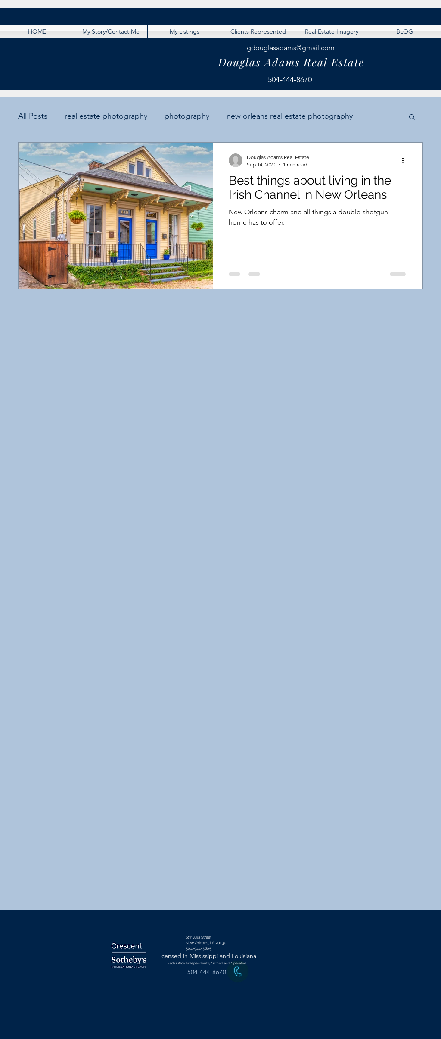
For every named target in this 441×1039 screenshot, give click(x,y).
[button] (412, 117)
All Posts (32, 116)
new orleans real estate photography (290, 116)
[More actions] (406, 160)
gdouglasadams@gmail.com (291, 48)
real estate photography (106, 116)
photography (187, 116)
